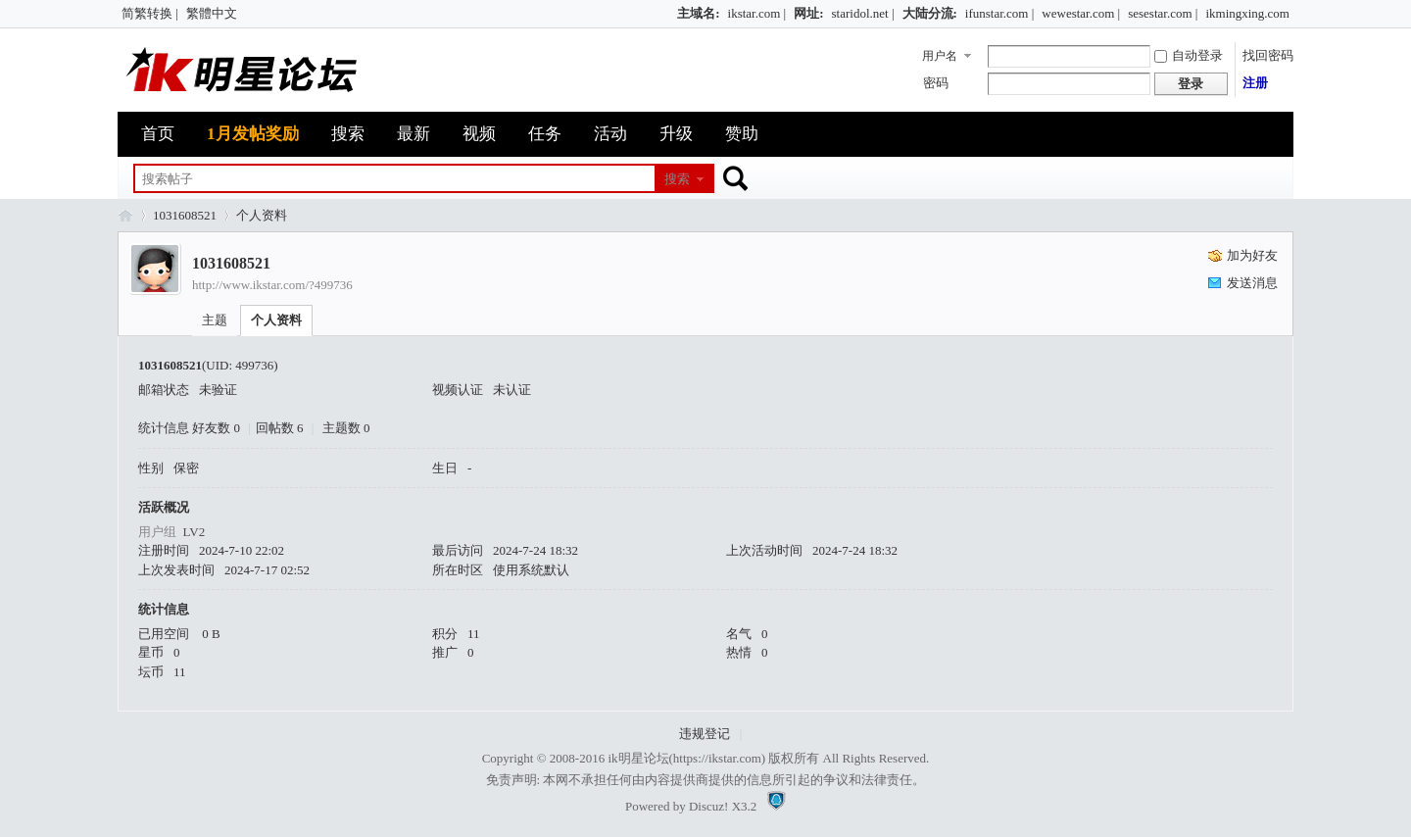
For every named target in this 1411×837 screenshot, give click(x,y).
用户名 (939, 56)
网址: (808, 13)
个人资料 (276, 320)
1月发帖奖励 (253, 133)
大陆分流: (929, 13)
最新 (413, 133)
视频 (479, 133)
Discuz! (708, 806)
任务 (544, 133)
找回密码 (1267, 55)
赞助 (741, 133)
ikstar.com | (757, 13)
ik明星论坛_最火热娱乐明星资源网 (125, 215)
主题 (214, 320)
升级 (676, 133)
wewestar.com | (1081, 13)
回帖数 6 (280, 427)
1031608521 (185, 215)
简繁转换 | (150, 13)
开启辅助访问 (668, 14)
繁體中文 (211, 13)
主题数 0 (346, 427)
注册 (1255, 82)
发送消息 (1252, 282)
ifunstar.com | (999, 13)
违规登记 (704, 733)
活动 (610, 133)
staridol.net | (863, 13)
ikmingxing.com (1247, 13)
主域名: (698, 13)
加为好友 (1252, 255)
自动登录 (1188, 55)
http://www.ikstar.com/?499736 (272, 284)
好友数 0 (216, 427)
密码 (936, 82)
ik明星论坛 (638, 758)
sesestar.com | (1162, 13)
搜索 (348, 133)
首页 (157, 133)
